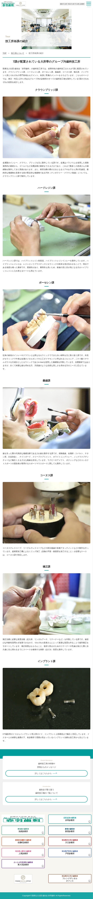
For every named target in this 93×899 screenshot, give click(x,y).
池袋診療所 (23, 830)
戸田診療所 (70, 852)
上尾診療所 (23, 852)
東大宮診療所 (23, 863)
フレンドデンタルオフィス (70, 878)
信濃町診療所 (23, 841)
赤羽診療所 (70, 819)
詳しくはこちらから (43, 773)
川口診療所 (70, 841)
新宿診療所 (70, 830)
